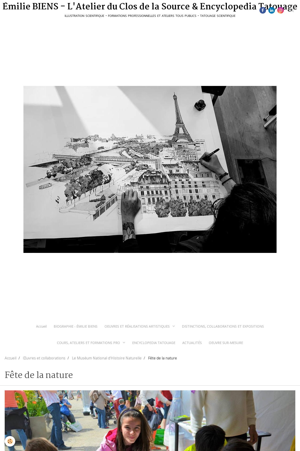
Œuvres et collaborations (44, 358)
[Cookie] (10, 441)
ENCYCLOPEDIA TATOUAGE (153, 342)
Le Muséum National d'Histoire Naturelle (107, 358)
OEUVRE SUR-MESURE (226, 342)
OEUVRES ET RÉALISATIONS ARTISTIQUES (138, 326)
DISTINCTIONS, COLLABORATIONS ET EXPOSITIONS (223, 326)
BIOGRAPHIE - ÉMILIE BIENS (76, 326)
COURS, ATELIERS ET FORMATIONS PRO (89, 342)
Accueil (41, 326)
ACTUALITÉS (192, 342)
